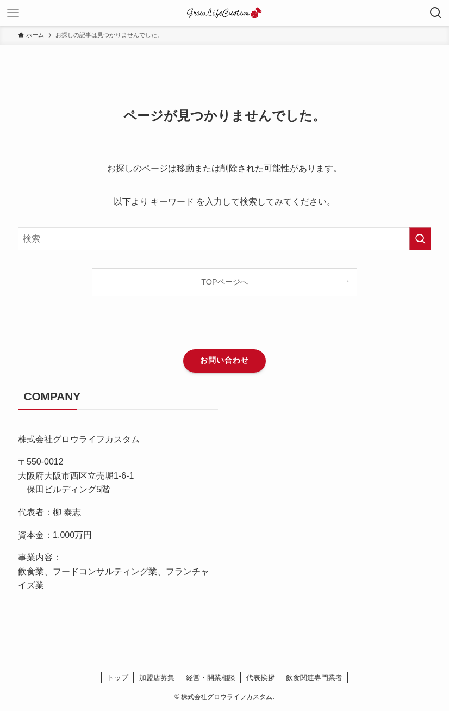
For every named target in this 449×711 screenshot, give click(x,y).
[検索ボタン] (436, 13)
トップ (117, 677)
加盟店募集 (156, 677)
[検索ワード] (224, 238)
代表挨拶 (260, 677)
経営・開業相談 (210, 677)
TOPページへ (224, 281)
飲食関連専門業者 (314, 677)
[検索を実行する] (420, 238)
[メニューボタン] (13, 13)
